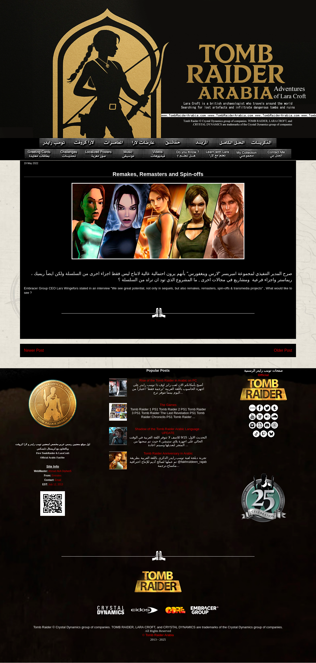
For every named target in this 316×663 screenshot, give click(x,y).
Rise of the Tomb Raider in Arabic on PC (168, 380)
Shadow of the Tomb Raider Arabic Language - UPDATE (168, 431)
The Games (168, 405)
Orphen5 (66, 471)
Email (58, 480)
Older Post (283, 350)
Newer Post (34, 350)
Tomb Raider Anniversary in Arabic (168, 453)
